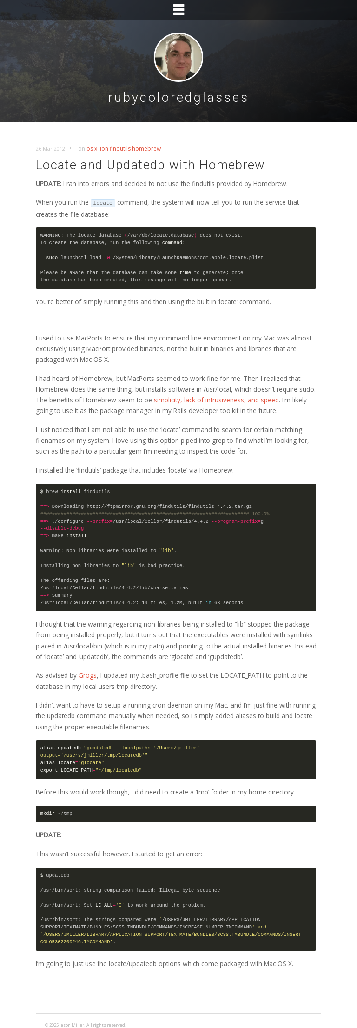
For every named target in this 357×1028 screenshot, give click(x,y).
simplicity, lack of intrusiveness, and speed (216, 399)
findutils (120, 149)
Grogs (88, 675)
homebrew (146, 149)
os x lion (97, 149)
